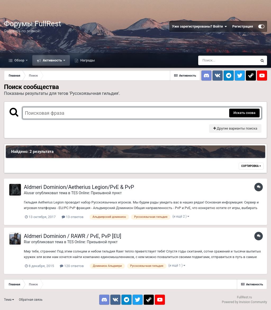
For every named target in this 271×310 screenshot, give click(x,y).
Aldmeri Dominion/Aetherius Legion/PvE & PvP (79, 187)
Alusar (29, 193)
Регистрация (242, 26)
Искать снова (244, 113)
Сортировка (251, 166)
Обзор (19, 60)
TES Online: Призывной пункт (96, 193)
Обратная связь (30, 300)
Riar (27, 242)
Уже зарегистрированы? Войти (199, 26)
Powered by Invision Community (244, 302)
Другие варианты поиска (235, 128)
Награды (87, 60)
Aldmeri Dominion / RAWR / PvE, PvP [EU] (72, 236)
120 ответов (72, 266)
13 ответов (73, 217)
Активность (52, 60)
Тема (9, 300)
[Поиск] (228, 60)
